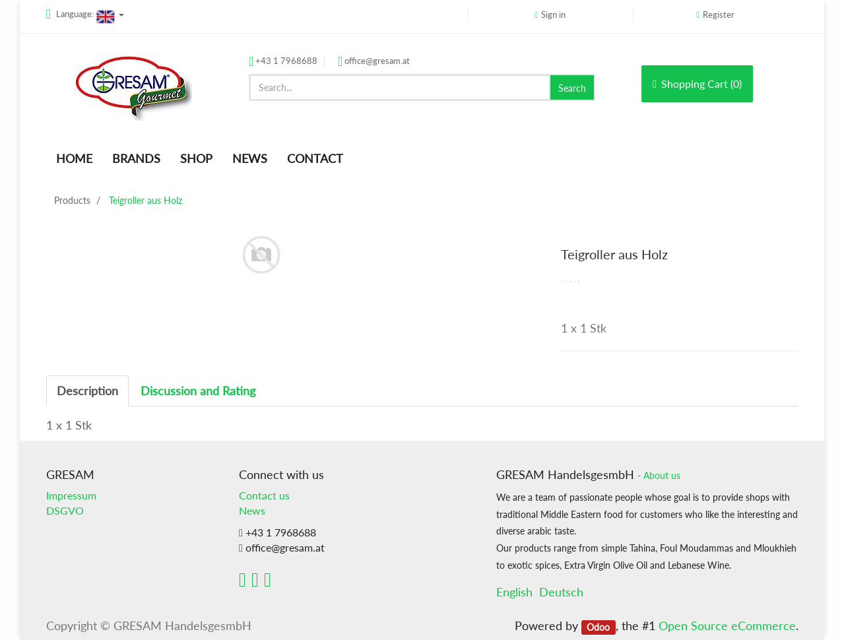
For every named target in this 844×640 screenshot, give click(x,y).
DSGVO (65, 510)
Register (718, 14)
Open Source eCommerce (727, 625)
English (514, 592)
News (252, 510)
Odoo (598, 627)
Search (572, 88)
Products (72, 200)
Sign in (553, 14)
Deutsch (561, 592)
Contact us (264, 495)
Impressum (71, 495)
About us (661, 475)
